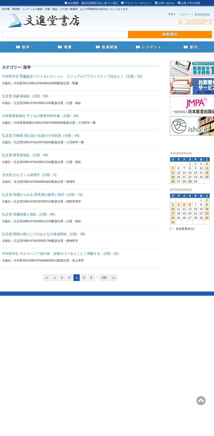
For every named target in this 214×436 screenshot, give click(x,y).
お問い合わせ (165, 3)
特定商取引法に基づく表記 (100, 3)
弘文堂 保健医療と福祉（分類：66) (28, 214)
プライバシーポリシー (136, 3)
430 (104, 277)
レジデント (149, 47)
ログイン (185, 14)
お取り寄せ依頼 (189, 3)
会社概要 (71, 3)
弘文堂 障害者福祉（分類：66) (25, 155)
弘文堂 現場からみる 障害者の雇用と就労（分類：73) (42, 194)
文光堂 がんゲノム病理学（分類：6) (29, 175)
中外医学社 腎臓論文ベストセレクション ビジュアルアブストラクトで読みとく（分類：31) (72, 76)
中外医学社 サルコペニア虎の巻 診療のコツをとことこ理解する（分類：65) (60, 253)
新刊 (191, 47)
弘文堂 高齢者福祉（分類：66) (25, 96)
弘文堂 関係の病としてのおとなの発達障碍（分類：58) (43, 234)
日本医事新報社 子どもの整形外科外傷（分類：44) (40, 116)
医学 (23, 47)
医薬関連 (107, 47)
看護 (65, 47)
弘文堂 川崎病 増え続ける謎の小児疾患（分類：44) (40, 135)
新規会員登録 (202, 14)
